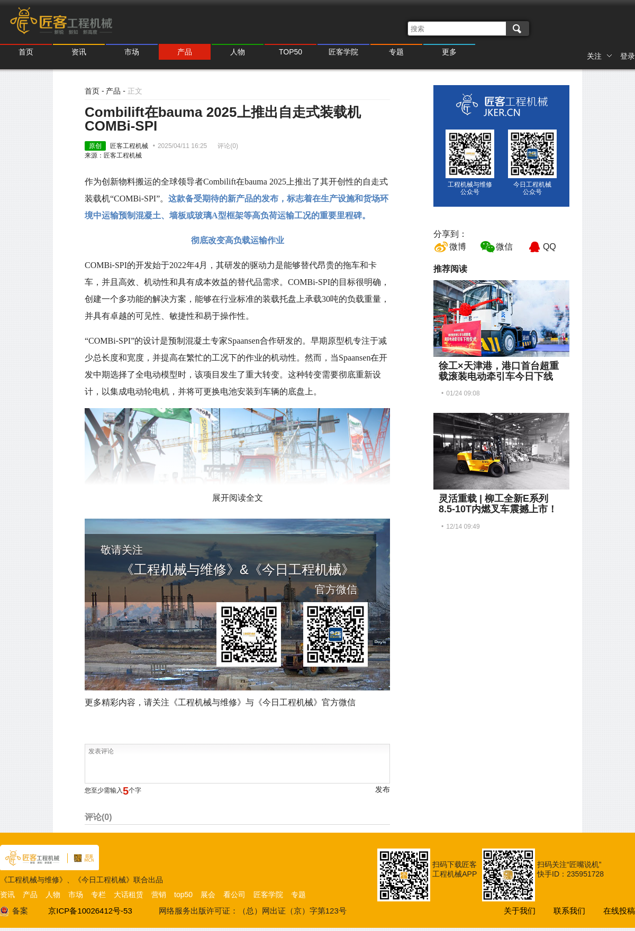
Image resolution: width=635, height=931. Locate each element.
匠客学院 (343, 52)
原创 (95, 146)
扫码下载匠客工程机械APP (454, 869)
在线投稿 (619, 910)
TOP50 (290, 52)
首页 (26, 52)
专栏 (98, 894)
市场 (131, 52)
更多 (449, 52)
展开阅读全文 (237, 497)
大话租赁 (128, 894)
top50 (183, 894)
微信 (504, 246)
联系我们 (569, 910)
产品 (184, 52)
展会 (208, 894)
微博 (457, 246)
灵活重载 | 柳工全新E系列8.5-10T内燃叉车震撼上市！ (498, 503)
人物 (237, 52)
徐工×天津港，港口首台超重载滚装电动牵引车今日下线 (499, 371)
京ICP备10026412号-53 (90, 910)
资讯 (78, 52)
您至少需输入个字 (113, 790)
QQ (549, 246)
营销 (158, 894)
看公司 (234, 894)
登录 (627, 56)
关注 (599, 56)
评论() (227, 146)
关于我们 (520, 910)
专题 (396, 52)
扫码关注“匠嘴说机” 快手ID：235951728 (570, 869)
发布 (382, 789)
